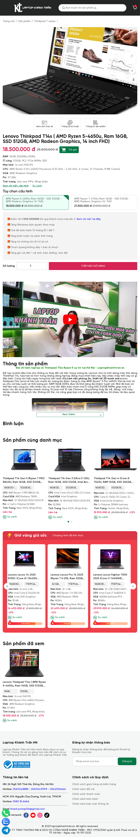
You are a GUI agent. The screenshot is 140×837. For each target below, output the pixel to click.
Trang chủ (9, 21)
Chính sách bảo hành (85, 799)
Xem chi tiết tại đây (89, 219)
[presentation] (132, 70)
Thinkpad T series (45, 21)
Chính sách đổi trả (83, 789)
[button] (68, 521)
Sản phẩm (24, 21)
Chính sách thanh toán (86, 794)
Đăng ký (127, 761)
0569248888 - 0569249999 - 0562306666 (39, 789)
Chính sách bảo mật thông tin (90, 804)
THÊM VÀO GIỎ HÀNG (93, 266)
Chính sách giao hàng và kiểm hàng (94, 784)
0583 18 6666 (21, 801)
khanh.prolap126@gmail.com (27, 809)
